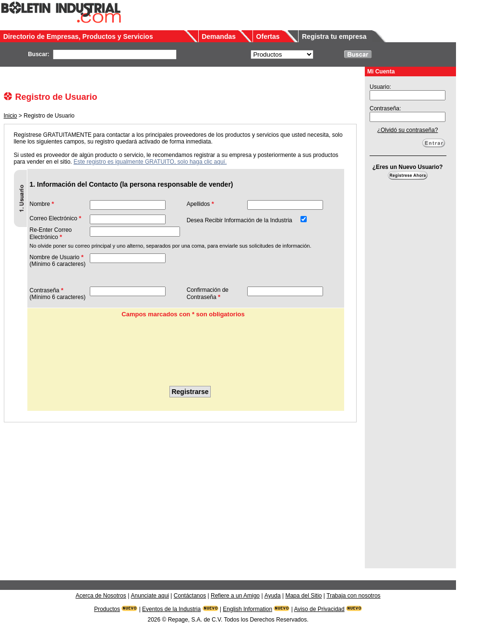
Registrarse (189, 391)
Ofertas (268, 36)
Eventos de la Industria (171, 609)
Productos (107, 609)
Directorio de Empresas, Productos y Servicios (78, 36)
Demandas (219, 36)
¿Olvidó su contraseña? (407, 130)
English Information (247, 609)
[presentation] (183, 353)
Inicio (10, 115)
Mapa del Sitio (303, 595)
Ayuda (272, 595)
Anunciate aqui (150, 595)
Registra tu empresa (334, 36)
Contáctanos (190, 595)
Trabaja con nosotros (353, 595)
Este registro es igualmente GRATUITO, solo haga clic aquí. (150, 161)
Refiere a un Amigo (235, 595)
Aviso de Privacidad (319, 609)
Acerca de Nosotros (100, 595)
